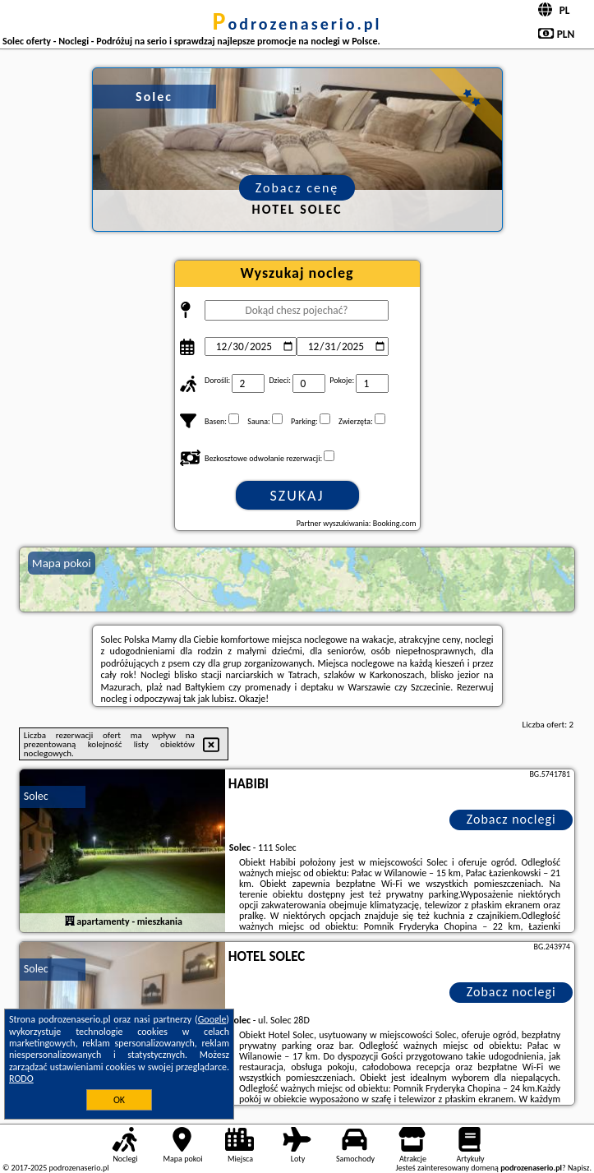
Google (212, 1019)
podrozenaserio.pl (297, 24)
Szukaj (297, 496)
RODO (21, 1078)
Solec (36, 796)
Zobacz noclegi (511, 819)
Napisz (579, 1167)
